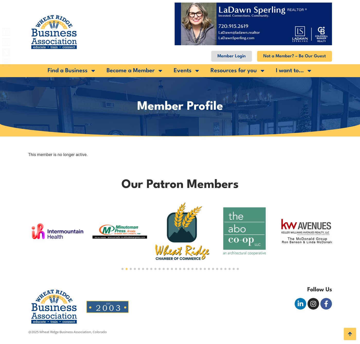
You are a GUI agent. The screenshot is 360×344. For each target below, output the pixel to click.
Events (187, 70)
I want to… (294, 70)
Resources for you (238, 70)
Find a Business (72, 70)
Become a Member (135, 70)
